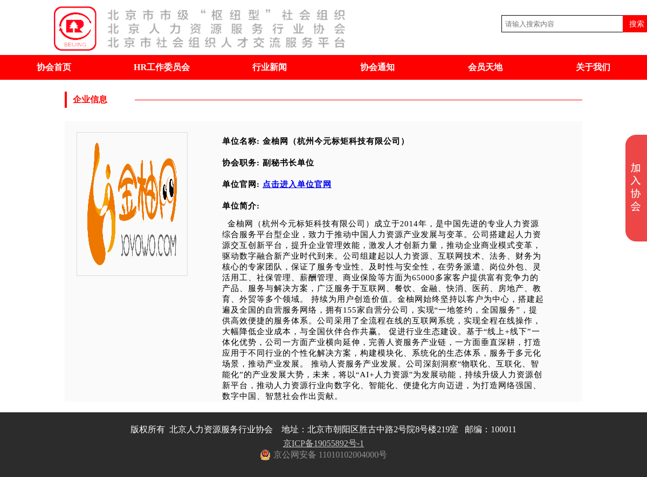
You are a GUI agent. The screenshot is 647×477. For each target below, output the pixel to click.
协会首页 (54, 67)
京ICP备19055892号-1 (323, 443)
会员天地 (485, 67)
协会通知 (377, 67)
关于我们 (593, 67)
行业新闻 (269, 67)
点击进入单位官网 (297, 184)
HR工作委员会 (162, 67)
